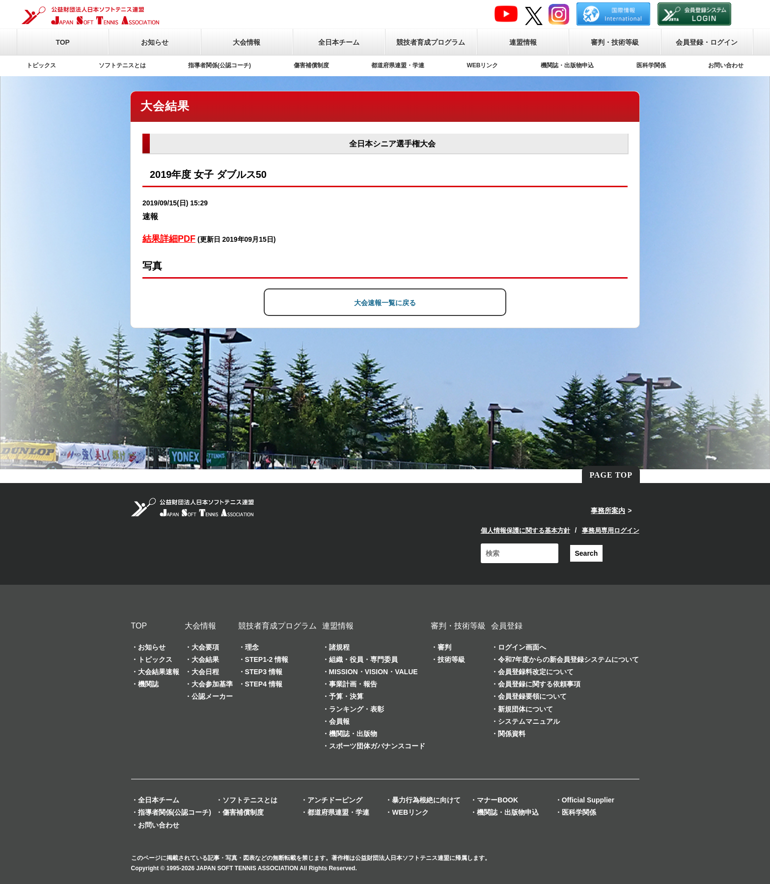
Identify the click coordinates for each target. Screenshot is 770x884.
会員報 (339, 721)
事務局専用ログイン (610, 530)
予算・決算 (346, 696)
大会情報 (246, 42)
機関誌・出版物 (353, 734)
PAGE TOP (610, 475)
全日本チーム (338, 42)
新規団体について (525, 709)
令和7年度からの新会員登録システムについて (568, 659)
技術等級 (451, 659)
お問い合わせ (725, 65)
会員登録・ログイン (707, 42)
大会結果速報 (158, 672)
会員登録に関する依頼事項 (539, 684)
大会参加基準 (212, 684)
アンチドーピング (334, 800)
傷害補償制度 (311, 65)
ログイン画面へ (522, 647)
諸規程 (339, 647)
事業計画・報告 (353, 684)
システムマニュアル (529, 721)
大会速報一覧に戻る (385, 303)
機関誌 (148, 684)
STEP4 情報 (263, 684)
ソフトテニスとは (122, 65)
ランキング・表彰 (356, 709)
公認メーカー (212, 696)
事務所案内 (608, 510)
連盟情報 (523, 42)
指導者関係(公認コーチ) (219, 65)
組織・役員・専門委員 (363, 659)
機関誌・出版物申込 (567, 65)
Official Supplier (588, 800)
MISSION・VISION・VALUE (373, 672)
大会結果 (205, 659)
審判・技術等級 (615, 42)
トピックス (41, 65)
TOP (62, 42)
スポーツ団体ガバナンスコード (377, 746)
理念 (252, 647)
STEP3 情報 (263, 672)
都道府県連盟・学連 (397, 65)
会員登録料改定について (536, 672)
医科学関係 (651, 65)
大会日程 (205, 672)
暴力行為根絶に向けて (426, 800)
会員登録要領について (532, 696)
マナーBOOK (497, 800)
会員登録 (506, 626)
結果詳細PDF (168, 239)
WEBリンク (482, 65)
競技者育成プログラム (430, 42)
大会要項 (205, 647)
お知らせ (154, 42)
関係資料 (511, 734)
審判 (444, 647)
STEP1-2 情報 (267, 659)
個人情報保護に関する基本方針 (525, 530)
